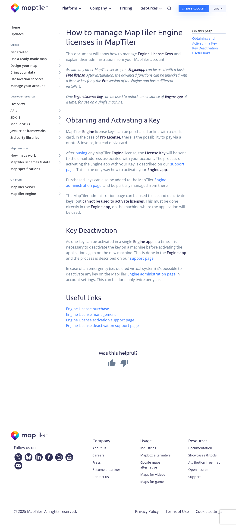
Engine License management (91, 314)
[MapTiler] (29, 8)
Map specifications (25, 169)
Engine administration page (151, 274)
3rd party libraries (24, 137)
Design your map (23, 65)
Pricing (126, 8)
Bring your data (22, 72)
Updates (17, 34)
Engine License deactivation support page (102, 325)
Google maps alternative (150, 464)
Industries (148, 448)
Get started (19, 52)
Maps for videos (152, 474)
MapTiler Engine (23, 193)
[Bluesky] (28, 456)
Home (15, 27)
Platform (72, 8)
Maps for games (152, 481)
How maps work (23, 155)
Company (101, 8)
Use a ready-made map (28, 59)
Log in (218, 8)
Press (96, 462)
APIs (13, 110)
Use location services (27, 79)
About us (99, 448)
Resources (151, 8)
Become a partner (106, 469)
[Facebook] (48, 456)
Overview (17, 104)
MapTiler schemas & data (30, 162)
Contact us (100, 477)
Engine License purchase (87, 308)
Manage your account (27, 86)
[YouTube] (68, 456)
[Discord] (17, 465)
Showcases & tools (202, 455)
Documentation (200, 448)
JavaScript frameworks (28, 131)
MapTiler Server (22, 187)
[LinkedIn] (38, 456)
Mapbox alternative (155, 455)
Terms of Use (177, 511)
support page (142, 258)
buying (81, 152)
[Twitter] (17, 456)
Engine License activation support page (100, 320)
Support (194, 477)
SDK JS (15, 117)
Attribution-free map (204, 462)
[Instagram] (58, 456)
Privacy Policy (147, 511)
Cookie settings (209, 511)
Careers (98, 455)
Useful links (201, 53)
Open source (198, 469)
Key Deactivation (205, 48)
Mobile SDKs (20, 124)
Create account (194, 8)
